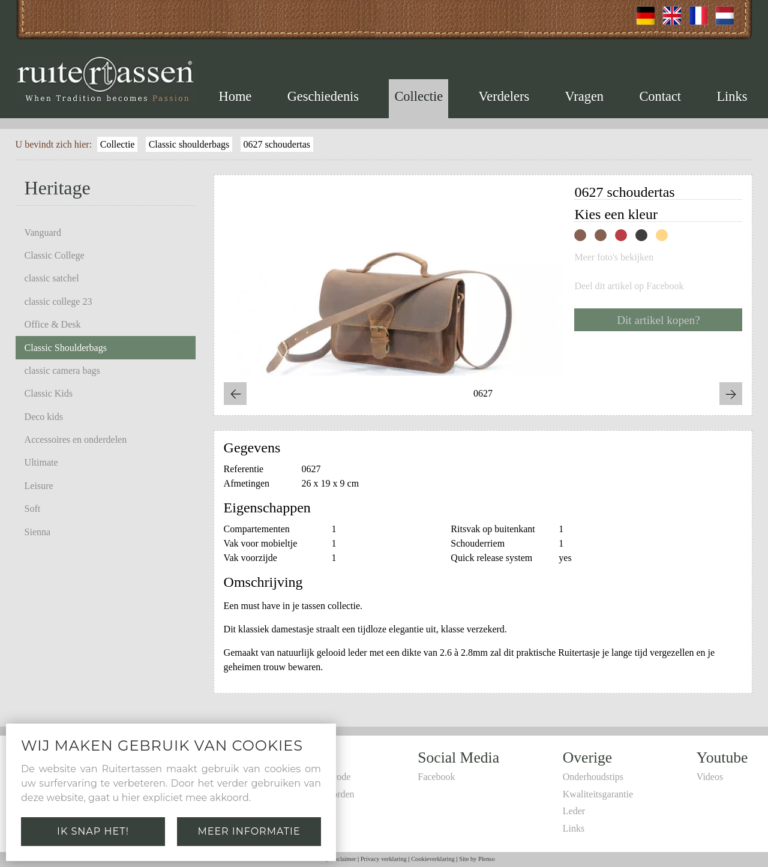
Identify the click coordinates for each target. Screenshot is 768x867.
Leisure (39, 486)
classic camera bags (62, 370)
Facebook (436, 777)
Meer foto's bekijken (613, 257)
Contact (660, 96)
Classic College (55, 255)
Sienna (38, 532)
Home (235, 96)
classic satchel (52, 278)
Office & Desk (53, 324)
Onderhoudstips (593, 777)
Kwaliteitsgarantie (598, 794)
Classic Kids (49, 393)
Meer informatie (248, 831)
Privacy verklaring (384, 859)
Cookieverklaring (433, 859)
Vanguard (43, 232)
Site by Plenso (476, 859)
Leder (574, 811)
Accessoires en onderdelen (76, 439)
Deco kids (44, 417)
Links (731, 96)
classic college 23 (58, 301)
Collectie (418, 96)
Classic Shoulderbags (66, 348)
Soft (33, 508)
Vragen (584, 96)
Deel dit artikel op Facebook (628, 286)
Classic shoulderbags (189, 144)
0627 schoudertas (277, 144)
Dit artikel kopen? (658, 320)
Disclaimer (342, 859)
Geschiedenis (323, 96)
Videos (710, 777)
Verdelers (504, 96)
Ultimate (41, 462)
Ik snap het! (93, 831)
